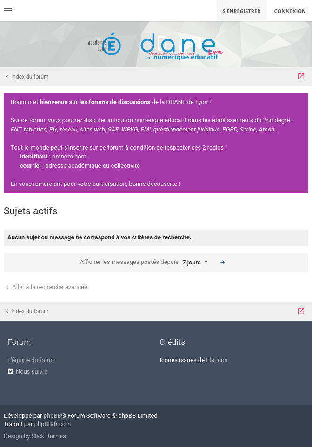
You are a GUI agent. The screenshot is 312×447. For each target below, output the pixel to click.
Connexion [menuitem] (290, 10)
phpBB (52, 415)
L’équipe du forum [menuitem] (31, 359)
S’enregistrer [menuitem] (242, 10)
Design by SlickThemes (35, 436)
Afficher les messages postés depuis (146, 262)
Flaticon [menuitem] (216, 359)
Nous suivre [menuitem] (31, 371)
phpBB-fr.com (52, 424)
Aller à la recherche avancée (45, 286)
